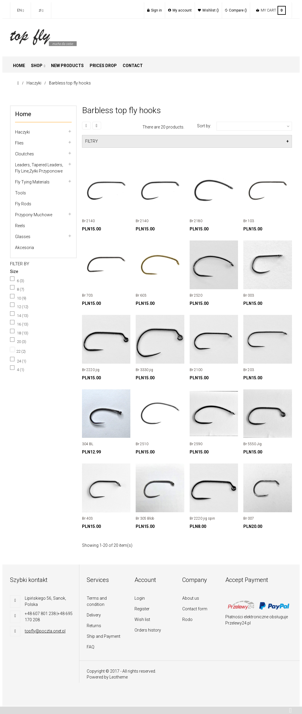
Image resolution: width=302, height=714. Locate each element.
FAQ (90, 647)
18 (22, 333)
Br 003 (248, 295)
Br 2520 (196, 295)
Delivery (94, 615)
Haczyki (22, 132)
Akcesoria (24, 247)
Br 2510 (142, 444)
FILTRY (91, 141)
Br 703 (87, 295)
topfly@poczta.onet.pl (45, 631)
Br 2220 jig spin (202, 518)
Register (142, 608)
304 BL (87, 444)
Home (23, 114)
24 (21, 361)
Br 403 (87, 518)
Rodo (187, 619)
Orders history (147, 630)
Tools (20, 193)
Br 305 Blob (145, 518)
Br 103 (248, 221)
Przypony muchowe (33, 214)
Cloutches (24, 154)
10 (21, 298)
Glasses (22, 236)
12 (22, 307)
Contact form (194, 608)
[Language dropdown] (20, 10)
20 (21, 341)
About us (190, 598)
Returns (94, 625)
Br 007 (248, 518)
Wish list (142, 619)
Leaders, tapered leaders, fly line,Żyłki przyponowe (39, 167)
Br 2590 (196, 444)
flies (19, 143)
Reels (20, 225)
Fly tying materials (32, 182)
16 (22, 324)
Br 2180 (196, 221)
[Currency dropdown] (41, 10)
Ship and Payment (103, 636)
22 (21, 351)
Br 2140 (88, 221)
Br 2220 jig (90, 370)
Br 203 (248, 370)
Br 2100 (196, 370)
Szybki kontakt (28, 579)
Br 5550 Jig (252, 444)
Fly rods (23, 203)
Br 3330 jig (144, 370)
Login (139, 598)
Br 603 (141, 295)
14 (22, 315)
